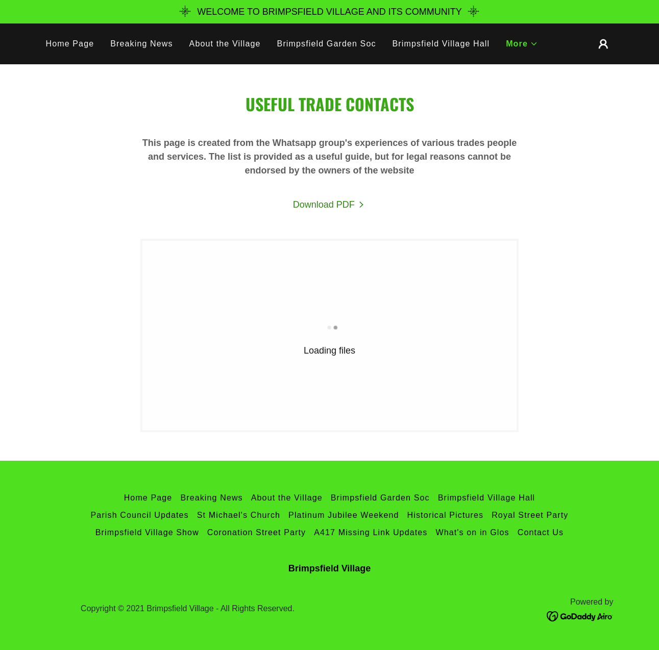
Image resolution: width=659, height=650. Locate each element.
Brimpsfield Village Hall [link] (441, 43)
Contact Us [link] (541, 532)
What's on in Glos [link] (472, 532)
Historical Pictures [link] (445, 515)
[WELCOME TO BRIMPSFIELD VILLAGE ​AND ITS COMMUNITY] (329, 11)
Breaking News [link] (141, 43)
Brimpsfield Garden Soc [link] (326, 43)
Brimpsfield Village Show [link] (147, 532)
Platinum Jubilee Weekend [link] (343, 515)
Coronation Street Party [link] (256, 532)
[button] (522, 44)
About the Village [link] (225, 43)
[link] (330, 204)
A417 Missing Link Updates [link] (370, 532)
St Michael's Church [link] (238, 515)
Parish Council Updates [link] (140, 515)
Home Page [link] (70, 43)
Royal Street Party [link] (530, 515)
